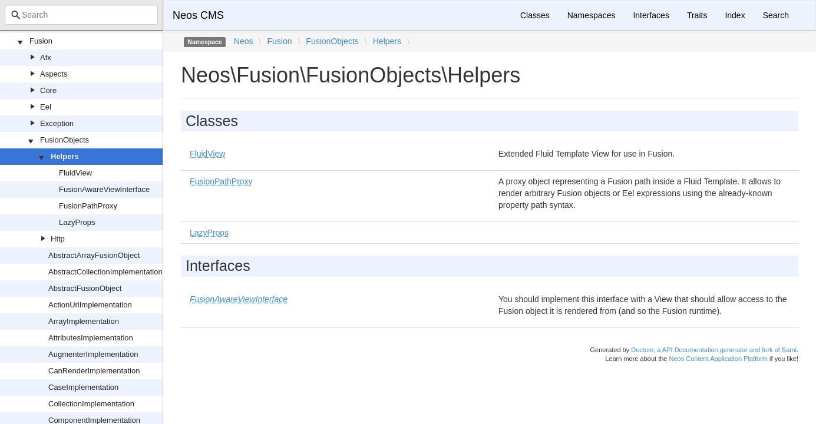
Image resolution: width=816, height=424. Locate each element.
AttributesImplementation (90, 337)
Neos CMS (198, 15)
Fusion (40, 41)
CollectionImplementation (91, 403)
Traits (697, 15)
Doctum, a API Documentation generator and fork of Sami (714, 349)
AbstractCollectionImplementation (105, 271)
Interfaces (651, 15)
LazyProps (77, 222)
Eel (45, 106)
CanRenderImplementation (94, 370)
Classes (535, 15)
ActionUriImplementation (90, 304)
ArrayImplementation (83, 321)
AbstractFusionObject (84, 288)
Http (58, 238)
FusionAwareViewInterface (104, 189)
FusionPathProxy (88, 205)
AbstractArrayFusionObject (94, 255)
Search (776, 15)
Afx (45, 57)
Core (48, 90)
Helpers (65, 156)
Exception (57, 123)
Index (735, 15)
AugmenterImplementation (93, 354)
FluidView (75, 172)
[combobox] (81, 15)
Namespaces (591, 15)
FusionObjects (64, 139)
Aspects (53, 73)
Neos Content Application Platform (718, 358)
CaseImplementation (83, 387)
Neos (243, 41)
